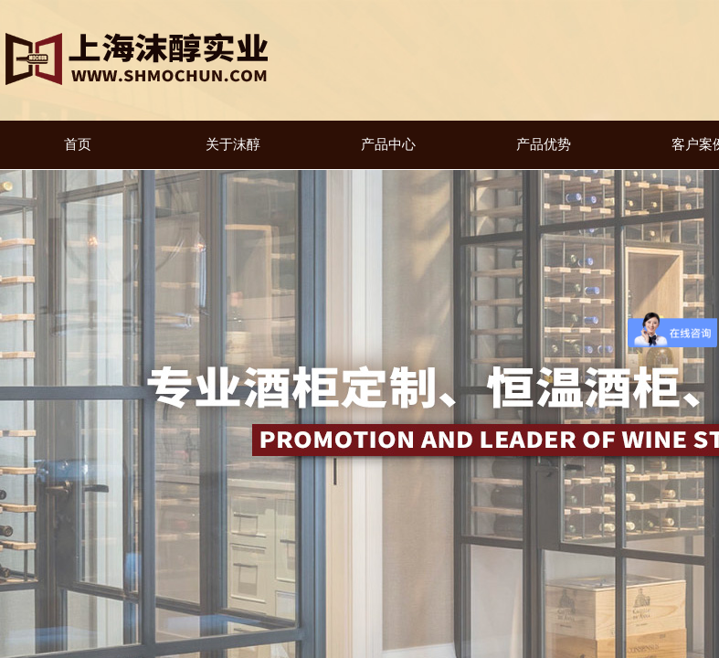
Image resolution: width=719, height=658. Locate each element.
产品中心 (388, 144)
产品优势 (543, 144)
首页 (77, 144)
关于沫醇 (233, 144)
